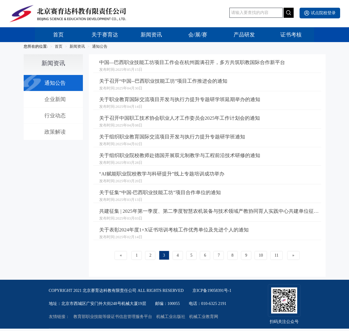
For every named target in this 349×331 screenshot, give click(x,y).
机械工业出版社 (170, 319)
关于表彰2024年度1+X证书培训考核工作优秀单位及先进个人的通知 (178, 232)
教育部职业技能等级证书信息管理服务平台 (112, 319)
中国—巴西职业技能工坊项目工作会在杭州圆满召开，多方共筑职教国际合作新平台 (197, 62)
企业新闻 (55, 99)
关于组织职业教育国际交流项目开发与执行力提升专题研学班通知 (176, 138)
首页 (58, 35)
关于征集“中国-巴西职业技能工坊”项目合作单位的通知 (163, 194)
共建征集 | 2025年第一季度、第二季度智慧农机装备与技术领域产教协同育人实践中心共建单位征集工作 (210, 213)
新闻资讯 (151, 35)
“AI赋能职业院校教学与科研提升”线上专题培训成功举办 (165, 175)
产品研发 (244, 35)
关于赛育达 (104, 35)
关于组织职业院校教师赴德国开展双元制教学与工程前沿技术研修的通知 (184, 157)
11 (276, 257)
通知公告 (99, 46)
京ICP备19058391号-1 (211, 293)
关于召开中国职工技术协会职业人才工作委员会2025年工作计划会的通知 (184, 119)
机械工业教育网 (203, 319)
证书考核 (291, 35)
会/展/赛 (197, 35)
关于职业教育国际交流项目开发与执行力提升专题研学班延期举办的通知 (184, 100)
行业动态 (55, 116)
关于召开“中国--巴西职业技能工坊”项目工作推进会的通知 (167, 81)
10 (261, 257)
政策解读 (55, 132)
